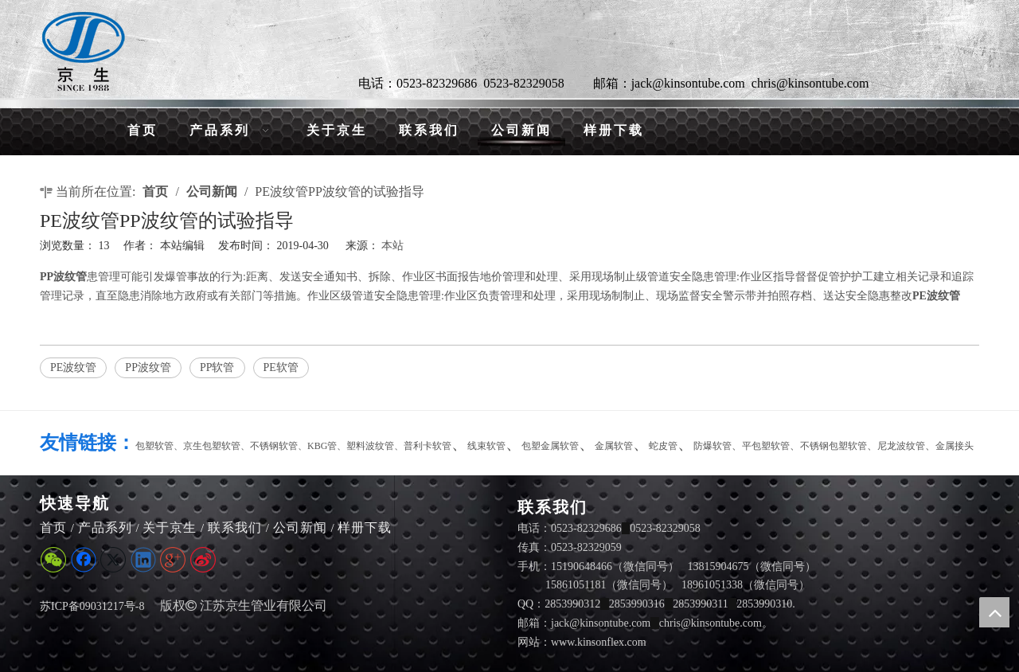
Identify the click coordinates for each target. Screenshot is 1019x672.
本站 (392, 246)
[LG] (83, 51)
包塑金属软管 (550, 445)
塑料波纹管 (370, 445)
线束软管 (486, 445)
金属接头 (954, 445)
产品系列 (105, 527)
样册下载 (365, 527)
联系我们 (235, 527)
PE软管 (281, 367)
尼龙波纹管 (901, 445)
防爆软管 (712, 445)
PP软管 (217, 367)
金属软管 (614, 445)
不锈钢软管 (274, 445)
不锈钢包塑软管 (833, 445)
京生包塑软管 (211, 445)
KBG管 (322, 445)
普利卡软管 (427, 445)
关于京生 (170, 527)
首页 (53, 527)
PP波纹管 (148, 367)
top (994, 612)
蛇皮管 (663, 445)
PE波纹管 (73, 367)
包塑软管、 (159, 445)
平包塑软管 (766, 445)
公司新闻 (300, 527)
